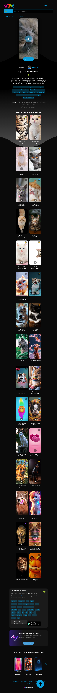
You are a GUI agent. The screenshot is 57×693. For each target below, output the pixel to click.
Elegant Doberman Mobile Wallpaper (35, 486)
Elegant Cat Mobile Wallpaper (22, 236)
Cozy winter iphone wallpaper (37, 89)
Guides (28, 683)
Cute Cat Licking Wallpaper (35, 205)
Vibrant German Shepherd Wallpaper (35, 549)
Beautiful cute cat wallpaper (28, 92)
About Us (18, 681)
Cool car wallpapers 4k (28, 97)
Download (29, 59)
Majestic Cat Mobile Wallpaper (35, 236)
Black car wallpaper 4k (22, 95)
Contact (13, 681)
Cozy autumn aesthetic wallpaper (21, 89)
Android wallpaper (22, 596)
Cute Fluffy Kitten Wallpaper (22, 298)
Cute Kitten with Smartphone (22, 330)
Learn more (28, 643)
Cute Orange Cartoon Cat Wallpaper (35, 580)
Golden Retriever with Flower (22, 517)
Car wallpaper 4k (40, 92)
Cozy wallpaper (20, 16)
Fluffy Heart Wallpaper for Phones (35, 455)
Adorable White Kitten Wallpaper (35, 142)
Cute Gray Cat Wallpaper (21, 205)
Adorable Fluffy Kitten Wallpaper (22, 267)
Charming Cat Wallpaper (22, 173)
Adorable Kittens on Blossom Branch (22, 392)
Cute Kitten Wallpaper (35, 298)
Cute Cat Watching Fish (35, 360)
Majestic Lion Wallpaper (22, 579)
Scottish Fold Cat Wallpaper (21, 142)
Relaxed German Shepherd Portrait (22, 486)
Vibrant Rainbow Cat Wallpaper (22, 423)
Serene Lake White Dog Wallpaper (21, 455)
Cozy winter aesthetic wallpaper (36, 87)
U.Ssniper (32, 67)
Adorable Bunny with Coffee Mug (35, 392)
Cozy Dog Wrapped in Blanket (35, 423)
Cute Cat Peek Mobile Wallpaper (35, 267)
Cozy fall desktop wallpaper (20, 87)
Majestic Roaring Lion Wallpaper (22, 549)
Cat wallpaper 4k (16, 92)
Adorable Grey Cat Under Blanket (35, 173)
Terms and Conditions (27, 681)
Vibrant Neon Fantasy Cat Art (35, 517)
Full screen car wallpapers (34, 95)
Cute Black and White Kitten (35, 330)
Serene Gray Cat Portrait (22, 361)
